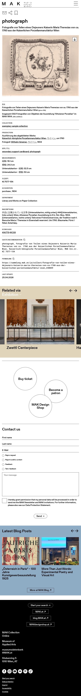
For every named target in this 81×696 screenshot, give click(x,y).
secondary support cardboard (15, 151)
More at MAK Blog (40, 594)
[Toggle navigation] (76, 4)
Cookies (5, 691)
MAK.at (40, 611)
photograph (35, 151)
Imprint (4, 685)
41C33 (13, 232)
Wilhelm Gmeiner (19, 142)
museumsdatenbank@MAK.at (13, 651)
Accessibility (6, 688)
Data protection (8, 682)
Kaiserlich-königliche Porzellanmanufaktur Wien (24, 138)
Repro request (10, 455)
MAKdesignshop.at (40, 624)
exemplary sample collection (15, 126)
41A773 (5, 232)
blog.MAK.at (40, 618)
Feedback (8, 464)
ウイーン (51, 138)
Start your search (40, 605)
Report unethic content (13, 460)
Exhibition (10, 294)
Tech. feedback (10, 469)
